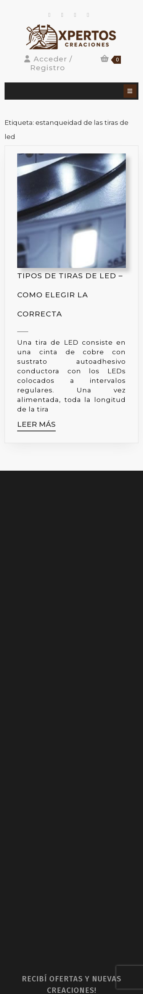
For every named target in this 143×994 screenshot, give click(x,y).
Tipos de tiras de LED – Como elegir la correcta (70, 294)
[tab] (130, 91)
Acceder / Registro (48, 63)
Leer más (36, 425)
